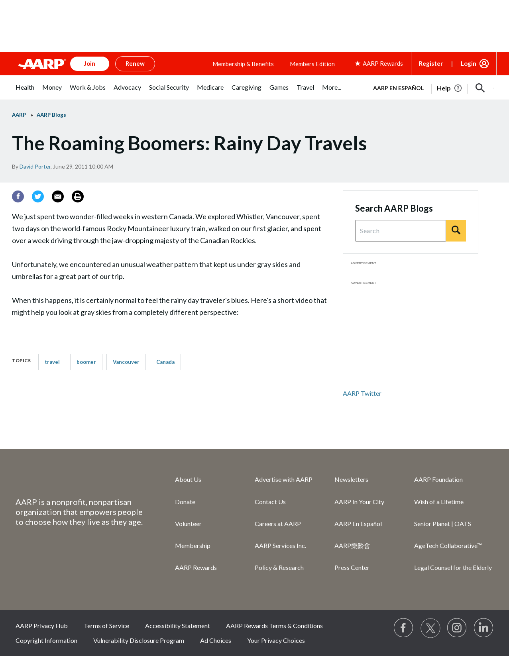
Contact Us (270, 501)
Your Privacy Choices (276, 640)
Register (431, 63)
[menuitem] (25, 91)
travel (52, 362)
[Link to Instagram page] (457, 628)
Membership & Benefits (243, 63)
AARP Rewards (196, 567)
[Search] (456, 231)
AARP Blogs (51, 115)
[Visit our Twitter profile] (430, 628)
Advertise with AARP (283, 479)
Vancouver (126, 362)
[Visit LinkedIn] (484, 628)
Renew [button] (135, 63)
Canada (165, 362)
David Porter (35, 166)
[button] (480, 88)
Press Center (351, 567)
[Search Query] (400, 231)
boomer (86, 362)
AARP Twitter (362, 393)
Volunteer (188, 523)
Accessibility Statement (177, 625)
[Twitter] (38, 196)
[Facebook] (18, 196)
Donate (185, 501)
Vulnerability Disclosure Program (138, 640)
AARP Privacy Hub (42, 625)
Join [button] (89, 63)
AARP (19, 115)
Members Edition (312, 63)
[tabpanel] (430, 87)
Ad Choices (215, 640)
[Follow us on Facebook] (404, 628)
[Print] (78, 196)
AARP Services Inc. (280, 545)
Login (468, 63)
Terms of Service (106, 625)
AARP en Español (398, 87)
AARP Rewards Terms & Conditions (274, 625)
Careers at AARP (278, 523)
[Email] (58, 196)
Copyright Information (46, 640)
